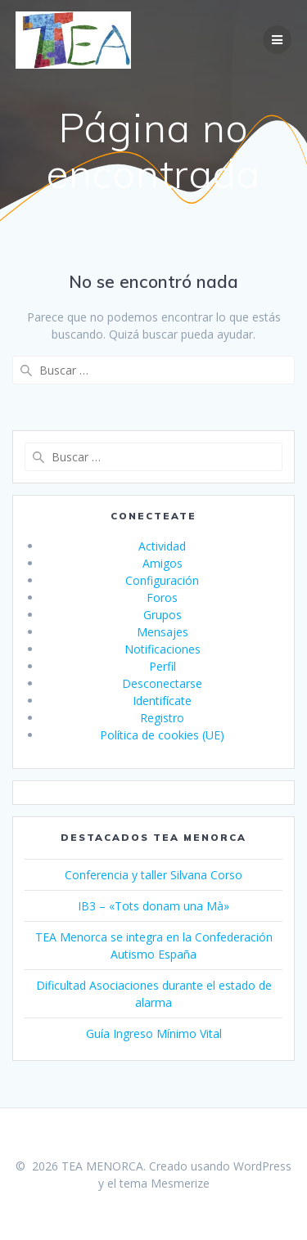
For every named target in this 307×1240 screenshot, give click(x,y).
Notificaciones (162, 649)
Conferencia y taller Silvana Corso (153, 875)
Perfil (162, 666)
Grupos (162, 614)
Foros (162, 597)
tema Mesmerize (165, 1183)
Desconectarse (162, 683)
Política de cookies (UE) (162, 735)
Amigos (162, 563)
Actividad (162, 546)
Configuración (162, 580)
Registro (162, 718)
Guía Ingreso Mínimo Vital (154, 1033)
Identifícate (162, 700)
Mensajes (162, 632)
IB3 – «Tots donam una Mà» (153, 906)
